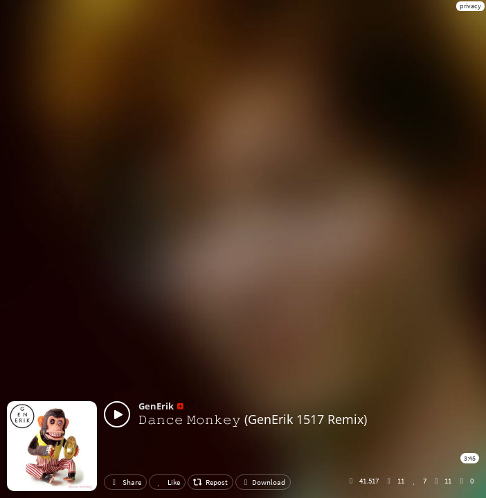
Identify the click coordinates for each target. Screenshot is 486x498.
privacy (470, 5)
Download (263, 482)
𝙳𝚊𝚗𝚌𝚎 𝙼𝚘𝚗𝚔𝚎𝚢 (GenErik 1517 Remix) (252, 419)
